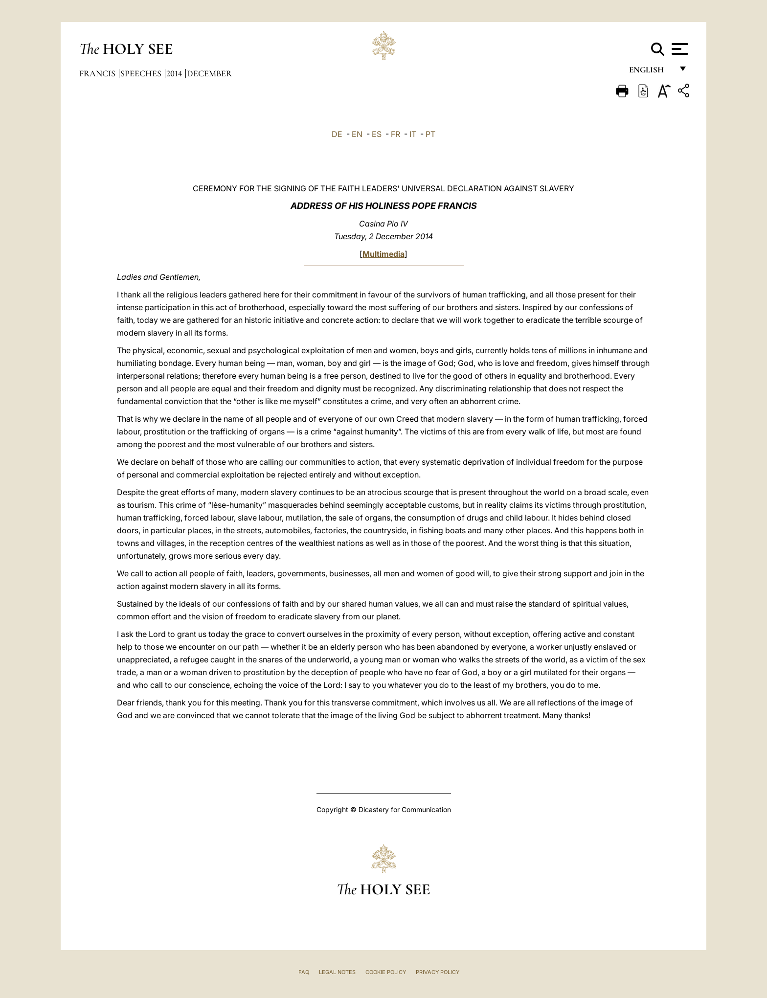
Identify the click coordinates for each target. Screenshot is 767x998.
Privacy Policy (437, 972)
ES (377, 134)
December (209, 73)
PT (430, 134)
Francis (98, 73)
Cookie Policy (385, 972)
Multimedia (383, 254)
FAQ (303, 972)
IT (412, 134)
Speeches (141, 73)
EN (357, 134)
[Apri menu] (678, 49)
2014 (175, 73)
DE (337, 134)
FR (395, 134)
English (651, 72)
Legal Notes (337, 972)
